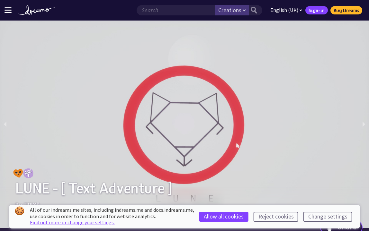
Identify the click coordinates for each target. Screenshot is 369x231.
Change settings (327, 217)
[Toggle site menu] (8, 10)
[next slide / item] (364, 124)
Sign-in (317, 10)
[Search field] (176, 10)
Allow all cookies (224, 217)
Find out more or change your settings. (72, 222)
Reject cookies (276, 217)
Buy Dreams (346, 10)
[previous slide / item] (5, 124)
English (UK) (286, 10)
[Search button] (255, 10)
